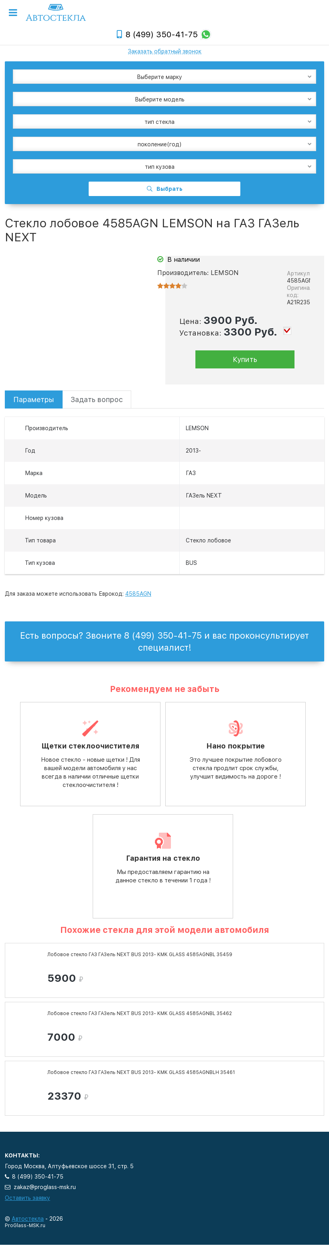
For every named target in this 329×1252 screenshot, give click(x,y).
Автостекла (28, 1219)
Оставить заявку (27, 1198)
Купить (245, 359)
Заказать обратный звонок (164, 51)
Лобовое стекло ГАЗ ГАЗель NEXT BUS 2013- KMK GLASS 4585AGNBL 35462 (139, 1013)
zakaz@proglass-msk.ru (45, 1187)
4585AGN (138, 594)
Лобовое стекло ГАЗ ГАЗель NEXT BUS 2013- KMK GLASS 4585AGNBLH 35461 (141, 1072)
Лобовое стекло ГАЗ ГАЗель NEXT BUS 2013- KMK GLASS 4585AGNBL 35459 (139, 954)
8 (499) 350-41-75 (162, 34)
